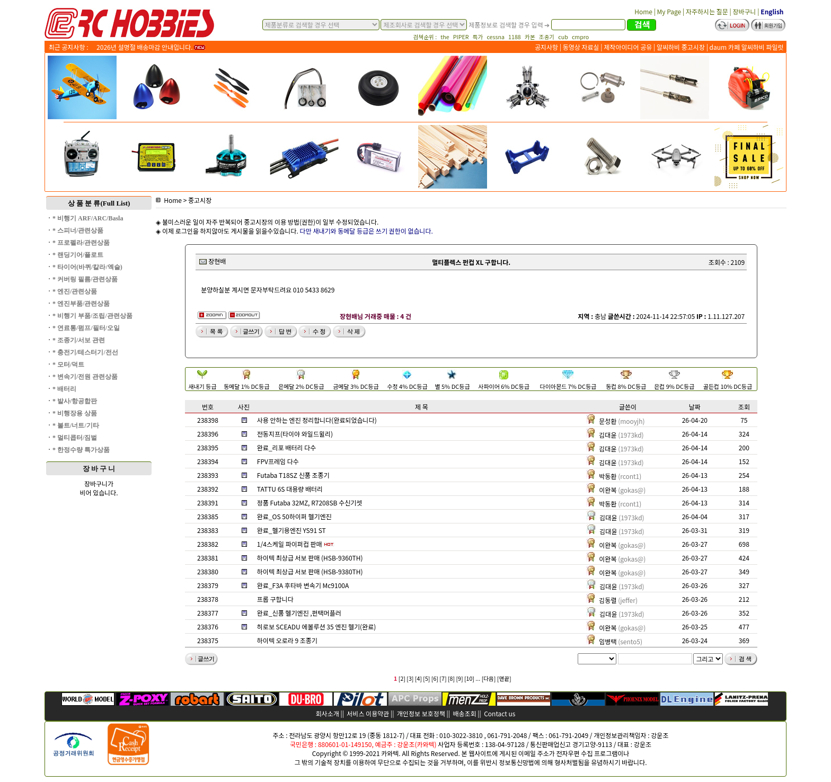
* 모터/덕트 (68, 364)
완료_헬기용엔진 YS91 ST (291, 530)
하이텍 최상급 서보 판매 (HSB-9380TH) (310, 571)
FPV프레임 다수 (278, 461)
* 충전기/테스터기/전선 (85, 352)
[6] (434, 678)
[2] (402, 678)
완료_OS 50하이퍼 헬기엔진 (294, 516)
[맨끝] (504, 678)
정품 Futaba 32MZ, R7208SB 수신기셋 (310, 502)
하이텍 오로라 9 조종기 (287, 640)
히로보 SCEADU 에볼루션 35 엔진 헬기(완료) (316, 626)
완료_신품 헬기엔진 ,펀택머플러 (299, 612)
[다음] (489, 678)
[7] (442, 678)
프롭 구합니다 (275, 598)
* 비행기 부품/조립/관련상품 (92, 315)
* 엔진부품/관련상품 (81, 303)
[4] (418, 678)
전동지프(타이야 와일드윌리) (295, 433)
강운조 (659, 735)
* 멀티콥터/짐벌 (74, 437)
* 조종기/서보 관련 (78, 340)
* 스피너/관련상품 (77, 230)
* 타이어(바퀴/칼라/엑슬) (87, 267)
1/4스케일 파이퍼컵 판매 (289, 543)
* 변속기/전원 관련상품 (85, 376)
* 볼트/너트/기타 (75, 425)
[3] (409, 678)
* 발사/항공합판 (74, 401)
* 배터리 (64, 389)
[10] (469, 678)
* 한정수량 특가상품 (81, 450)
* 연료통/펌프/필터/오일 (86, 328)
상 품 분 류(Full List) (99, 203)
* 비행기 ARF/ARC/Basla (87, 218)
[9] (459, 678)
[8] (451, 678)
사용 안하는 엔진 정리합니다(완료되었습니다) (317, 419)
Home (169, 200)
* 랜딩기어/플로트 (77, 255)
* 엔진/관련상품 (74, 291)
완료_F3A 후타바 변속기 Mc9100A (303, 585)
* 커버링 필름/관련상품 (85, 279)
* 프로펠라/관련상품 (81, 242)
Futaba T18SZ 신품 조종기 (293, 474)
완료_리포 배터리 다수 (286, 447)
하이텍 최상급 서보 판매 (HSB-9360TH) (310, 557)
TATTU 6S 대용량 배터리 (290, 488)
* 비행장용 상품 (74, 413)
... (477, 678)
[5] (426, 678)
